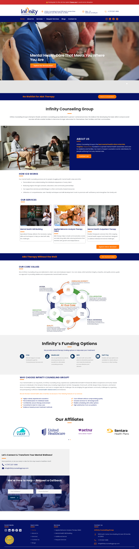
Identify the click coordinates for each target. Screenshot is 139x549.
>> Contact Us (34, 540)
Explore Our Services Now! (43, 69)
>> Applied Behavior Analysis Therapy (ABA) (67, 530)
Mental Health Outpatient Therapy (102, 233)
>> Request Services (60, 540)
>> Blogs (33, 543)
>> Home (33, 530)
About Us (30, 22)
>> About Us (34, 533)
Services (39, 22)
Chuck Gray (87, 150)
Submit (14, 501)
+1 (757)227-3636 (113, 11)
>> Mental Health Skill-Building (63, 533)
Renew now (73, 2)
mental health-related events (47, 393)
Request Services (52, 22)
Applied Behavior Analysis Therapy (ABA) (68, 234)
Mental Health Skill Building (31, 233)
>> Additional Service (60, 536)
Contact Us (72, 22)
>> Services (33, 536)
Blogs (64, 22)
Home (22, 22)
